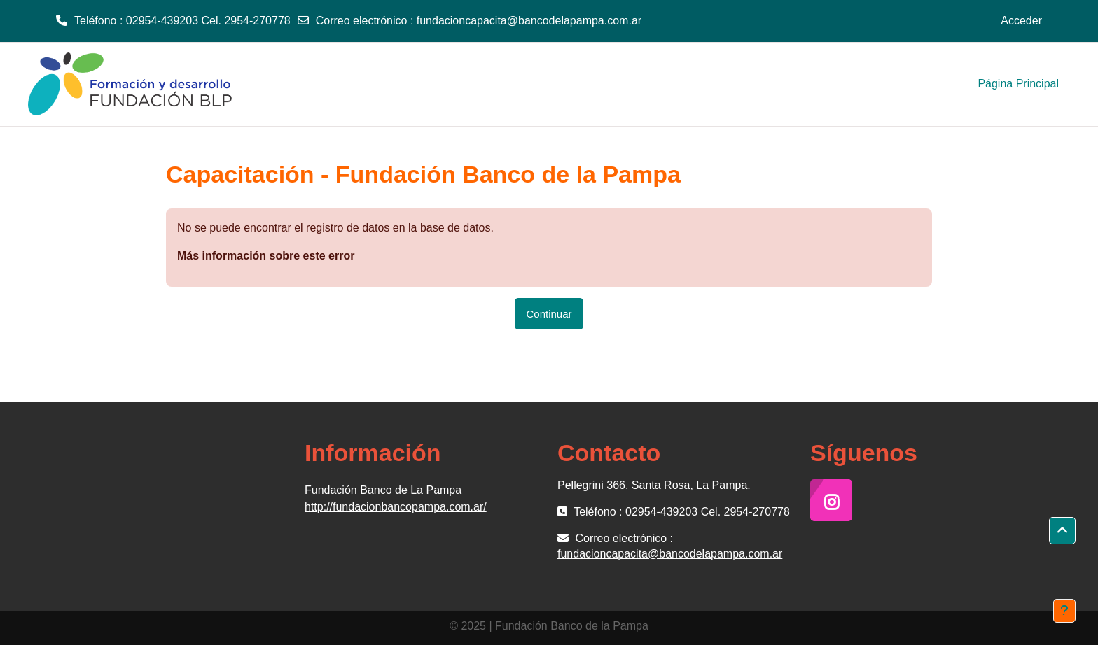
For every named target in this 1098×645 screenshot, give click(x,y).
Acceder (1021, 21)
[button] (1062, 531)
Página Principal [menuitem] (1018, 84)
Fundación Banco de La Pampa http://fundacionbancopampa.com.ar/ (396, 498)
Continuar (548, 314)
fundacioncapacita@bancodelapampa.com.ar (529, 21)
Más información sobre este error (265, 256)
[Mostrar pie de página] (1064, 611)
